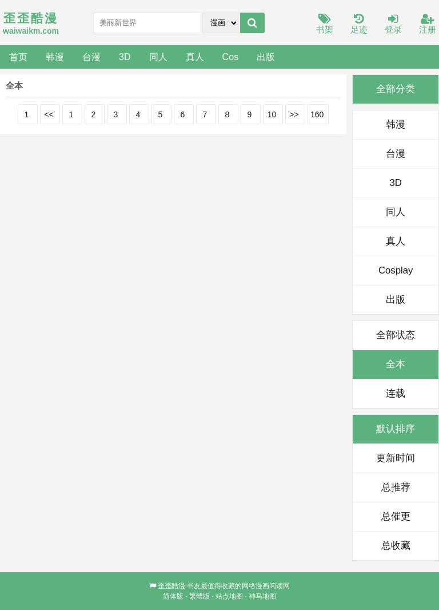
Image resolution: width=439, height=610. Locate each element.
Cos (230, 57)
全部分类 (395, 89)
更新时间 (395, 458)
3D (125, 57)
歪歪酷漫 (171, 586)
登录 (393, 24)
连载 (395, 393)
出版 (266, 57)
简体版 (173, 596)
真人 (195, 57)
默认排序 (395, 428)
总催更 (395, 516)
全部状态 (395, 335)
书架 (324, 24)
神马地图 (262, 596)
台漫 (91, 57)
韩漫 (55, 57)
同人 (158, 57)
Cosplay (395, 270)
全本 (395, 364)
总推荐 (395, 487)
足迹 (359, 24)
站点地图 (229, 596)
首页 (18, 57)
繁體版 (199, 596)
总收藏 (395, 545)
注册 (427, 24)
